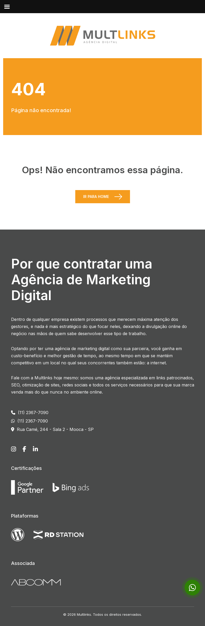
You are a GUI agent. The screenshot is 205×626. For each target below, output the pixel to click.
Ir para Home (96, 196)
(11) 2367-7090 (29, 412)
